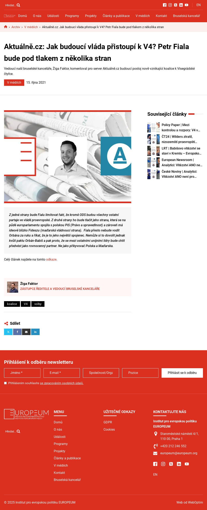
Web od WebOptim (189, 502)
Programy (72, 16)
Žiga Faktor (29, 284)
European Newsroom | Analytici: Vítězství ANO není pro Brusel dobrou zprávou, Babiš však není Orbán (182, 163)
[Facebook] (17, 332)
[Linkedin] (35, 332)
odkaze (51, 259)
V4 (25, 304)
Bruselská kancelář (186, 16)
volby (37, 304)
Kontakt (161, 16)
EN (198, 5)
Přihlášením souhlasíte (45, 383)
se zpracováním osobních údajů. (61, 383)
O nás (37, 16)
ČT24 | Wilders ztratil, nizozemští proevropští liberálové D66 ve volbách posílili (180, 139)
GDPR (108, 422)
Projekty (91, 16)
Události (53, 16)
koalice (12, 304)
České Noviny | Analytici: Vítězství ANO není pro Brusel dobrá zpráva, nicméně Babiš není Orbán (181, 174)
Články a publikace (116, 16)
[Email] (26, 332)
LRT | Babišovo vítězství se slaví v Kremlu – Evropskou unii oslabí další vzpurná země (181, 151)
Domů (22, 16)
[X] (8, 332)
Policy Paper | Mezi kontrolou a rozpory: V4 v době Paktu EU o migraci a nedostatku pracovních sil (181, 128)
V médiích (143, 16)
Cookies (109, 429)
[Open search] (12, 5)
